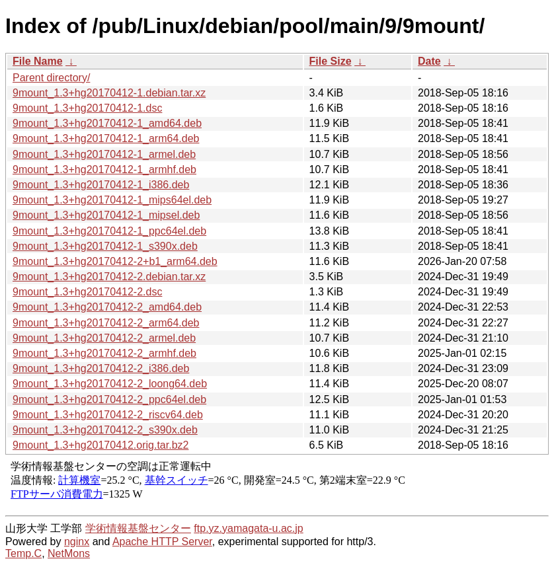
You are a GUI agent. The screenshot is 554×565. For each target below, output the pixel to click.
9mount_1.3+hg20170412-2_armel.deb (104, 338)
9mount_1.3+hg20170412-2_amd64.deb (107, 307)
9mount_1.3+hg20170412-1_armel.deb (104, 154)
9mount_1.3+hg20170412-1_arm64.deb (106, 138)
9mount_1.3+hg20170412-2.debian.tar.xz (109, 276)
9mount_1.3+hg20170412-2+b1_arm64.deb (115, 261)
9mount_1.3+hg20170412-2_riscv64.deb (108, 414)
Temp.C (23, 553)
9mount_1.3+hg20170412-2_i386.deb (101, 368)
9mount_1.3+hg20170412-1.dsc (87, 108)
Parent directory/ (51, 77)
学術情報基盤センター (138, 528)
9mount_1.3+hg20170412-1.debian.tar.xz (109, 92)
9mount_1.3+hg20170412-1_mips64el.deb (112, 200)
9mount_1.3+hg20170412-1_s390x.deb (105, 246)
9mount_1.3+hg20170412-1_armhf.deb (104, 169)
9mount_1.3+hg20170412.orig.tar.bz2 (100, 445)
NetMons (69, 553)
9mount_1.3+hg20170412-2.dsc (87, 291)
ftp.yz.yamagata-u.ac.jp (248, 528)
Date (429, 61)
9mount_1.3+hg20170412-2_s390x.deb (105, 429)
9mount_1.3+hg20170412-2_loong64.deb (110, 383)
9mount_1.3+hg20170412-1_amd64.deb (107, 123)
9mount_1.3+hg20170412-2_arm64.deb (106, 322)
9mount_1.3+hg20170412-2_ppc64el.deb (109, 399)
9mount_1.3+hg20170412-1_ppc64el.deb (109, 231)
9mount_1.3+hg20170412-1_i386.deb (101, 184)
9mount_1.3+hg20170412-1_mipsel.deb (106, 215)
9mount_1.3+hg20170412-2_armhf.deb (104, 353)
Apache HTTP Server (162, 541)
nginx (76, 541)
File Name (38, 61)
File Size (330, 61)
